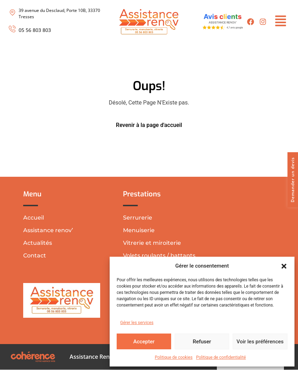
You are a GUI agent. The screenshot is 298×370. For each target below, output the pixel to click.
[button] (283, 265)
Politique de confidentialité (221, 357)
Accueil (33, 217)
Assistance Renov (92, 357)
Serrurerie (137, 217)
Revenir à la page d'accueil (149, 125)
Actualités (37, 243)
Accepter (143, 341)
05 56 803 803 (35, 30)
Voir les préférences (260, 341)
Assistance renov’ (48, 230)
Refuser (202, 341)
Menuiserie (139, 230)
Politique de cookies (174, 357)
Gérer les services (137, 322)
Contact (34, 255)
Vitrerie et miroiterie (152, 243)
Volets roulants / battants (159, 255)
